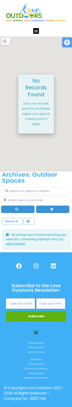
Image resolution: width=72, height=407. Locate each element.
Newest (11, 221)
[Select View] (29, 221)
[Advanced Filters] (53, 209)
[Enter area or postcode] (35, 200)
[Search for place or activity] (36, 191)
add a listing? (15, 244)
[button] (67, 42)
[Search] (18, 209)
